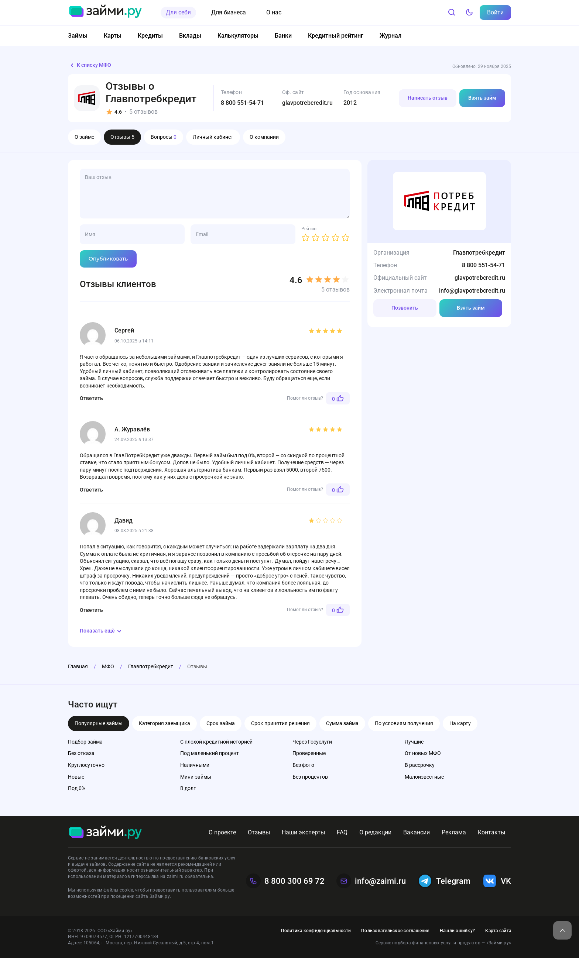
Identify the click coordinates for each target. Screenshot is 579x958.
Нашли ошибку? (457, 930)
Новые (76, 777)
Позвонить (404, 308)
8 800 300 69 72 (285, 880)
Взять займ (482, 98)
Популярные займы (99, 723)
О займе (84, 137)
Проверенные (309, 753)
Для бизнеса (228, 12)
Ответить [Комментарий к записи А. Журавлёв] (91, 490)
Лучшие (414, 742)
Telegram (444, 880)
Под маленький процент (209, 753)
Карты (112, 35)
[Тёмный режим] (469, 12)
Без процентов (310, 777)
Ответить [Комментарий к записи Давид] (91, 610)
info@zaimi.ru (371, 880)
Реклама (454, 832)
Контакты (491, 832)
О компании (264, 137)
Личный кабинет (213, 137)
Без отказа (81, 753)
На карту (460, 723)
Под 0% (76, 788)
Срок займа (220, 723)
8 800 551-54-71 (242, 102)
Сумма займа (342, 723)
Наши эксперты (303, 832)
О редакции (375, 832)
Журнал (390, 35)
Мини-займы (195, 777)
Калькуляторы (237, 35)
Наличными (194, 765)
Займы (78, 35)
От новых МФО (423, 753)
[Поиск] (451, 12)
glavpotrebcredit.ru (307, 102)
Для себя (178, 12)
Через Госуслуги (312, 742)
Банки (283, 35)
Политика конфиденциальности (316, 930)
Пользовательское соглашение (395, 930)
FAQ (342, 832)
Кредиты (150, 35)
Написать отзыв (428, 98)
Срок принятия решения (280, 723)
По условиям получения (404, 723)
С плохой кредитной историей (216, 742)
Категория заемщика (164, 723)
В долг (188, 788)
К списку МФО (89, 65)
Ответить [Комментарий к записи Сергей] (91, 398)
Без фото (303, 765)
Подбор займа (85, 742)
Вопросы (164, 137)
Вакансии (416, 832)
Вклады (190, 35)
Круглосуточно (86, 765)
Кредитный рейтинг (335, 35)
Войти (495, 12)
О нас (273, 12)
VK (496, 880)
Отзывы (122, 137)
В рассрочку (420, 765)
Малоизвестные (424, 777)
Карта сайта (498, 930)
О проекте (222, 832)
